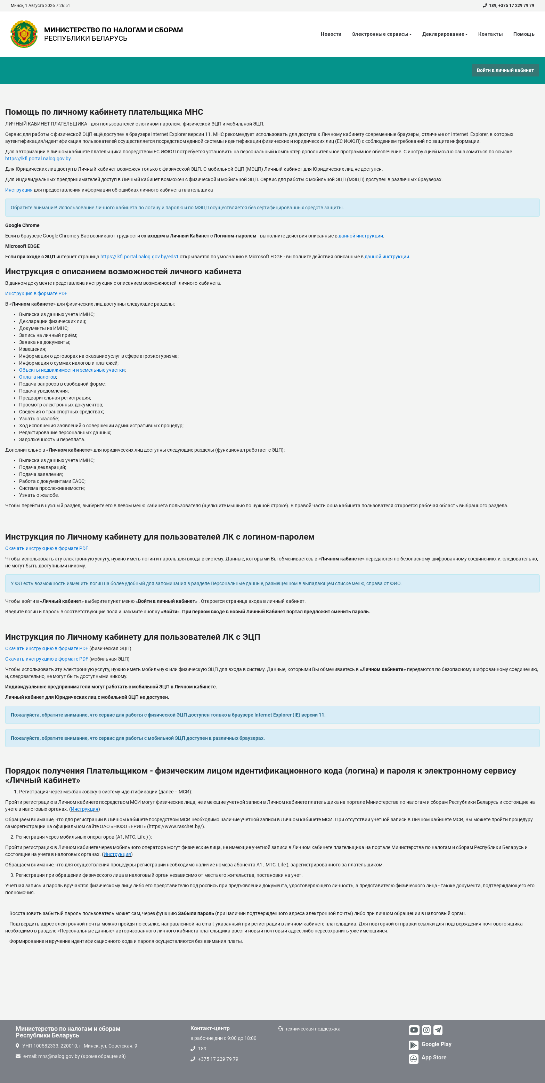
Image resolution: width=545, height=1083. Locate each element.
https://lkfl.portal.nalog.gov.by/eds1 (139, 256)
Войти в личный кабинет (505, 70)
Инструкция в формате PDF (36, 293)
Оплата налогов (37, 377)
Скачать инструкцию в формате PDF (46, 548)
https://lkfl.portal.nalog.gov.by (38, 158)
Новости (331, 34)
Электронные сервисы (382, 34)
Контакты (490, 34)
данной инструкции (361, 236)
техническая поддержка (313, 1029)
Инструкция (19, 190)
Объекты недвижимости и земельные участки (72, 370)
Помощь (524, 34)
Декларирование (445, 34)
